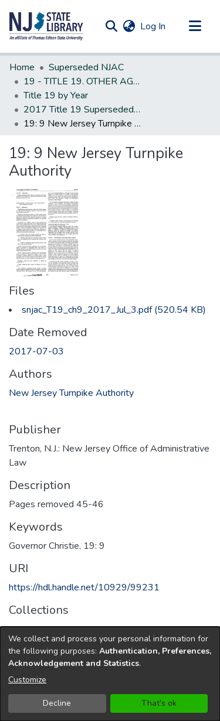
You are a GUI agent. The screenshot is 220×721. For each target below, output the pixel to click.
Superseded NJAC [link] (86, 67)
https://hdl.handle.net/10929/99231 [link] (84, 587)
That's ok (159, 703)
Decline (57, 703)
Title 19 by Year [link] (55, 95)
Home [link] (22, 67)
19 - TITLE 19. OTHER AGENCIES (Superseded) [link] (82, 81)
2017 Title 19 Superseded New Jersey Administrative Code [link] (82, 109)
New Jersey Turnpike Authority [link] (71, 393)
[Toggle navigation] (194, 26)
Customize (27, 679)
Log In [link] (153, 26)
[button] (46, 26)
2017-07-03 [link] (36, 351)
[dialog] (110, 674)
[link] (114, 309)
